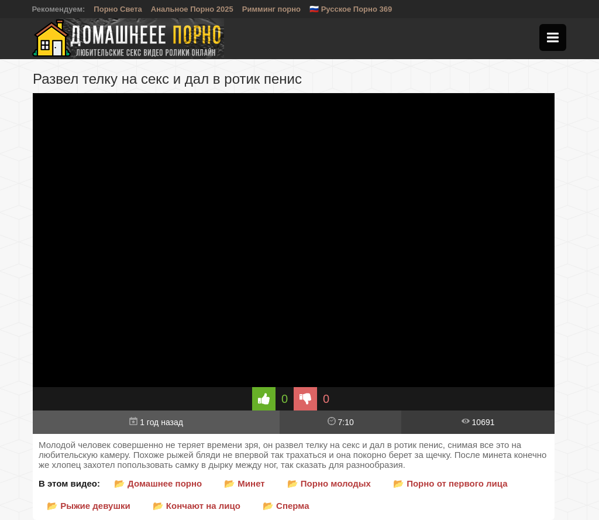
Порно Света (118, 9)
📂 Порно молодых (329, 483)
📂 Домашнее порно (158, 483)
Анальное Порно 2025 (192, 9)
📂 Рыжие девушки (88, 506)
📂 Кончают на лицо (196, 506)
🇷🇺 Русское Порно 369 (350, 9)
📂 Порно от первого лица (450, 483)
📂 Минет (244, 483)
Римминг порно (271, 9)
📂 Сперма (286, 506)
